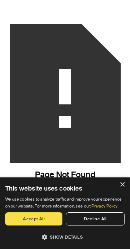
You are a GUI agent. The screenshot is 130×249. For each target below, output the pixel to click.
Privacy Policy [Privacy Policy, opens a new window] (105, 206)
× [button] (122, 184)
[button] (65, 237)
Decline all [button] (95, 219)
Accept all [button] (34, 219)
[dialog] (65, 213)
